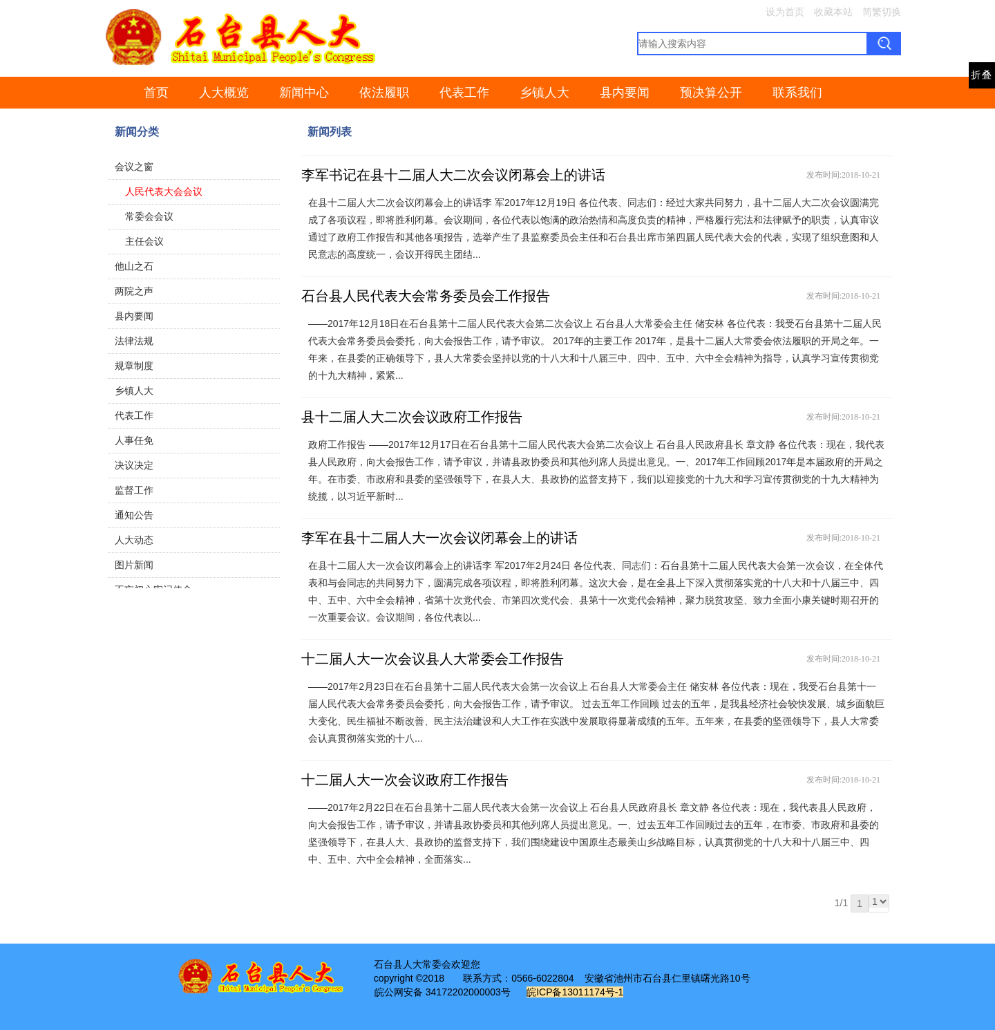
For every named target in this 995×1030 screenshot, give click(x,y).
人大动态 (134, 539)
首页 (156, 93)
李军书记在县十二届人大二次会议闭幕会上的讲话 (453, 174)
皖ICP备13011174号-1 (575, 992)
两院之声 (134, 291)
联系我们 (797, 93)
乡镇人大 (544, 93)
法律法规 (134, 340)
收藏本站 (833, 11)
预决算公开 (711, 93)
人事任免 (134, 440)
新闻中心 (304, 93)
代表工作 (464, 93)
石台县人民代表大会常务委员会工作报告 (425, 295)
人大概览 (224, 93)
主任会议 (144, 241)
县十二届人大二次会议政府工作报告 (411, 416)
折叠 (982, 75)
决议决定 (134, 465)
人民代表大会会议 (163, 191)
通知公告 (134, 515)
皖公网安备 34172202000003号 (443, 992)
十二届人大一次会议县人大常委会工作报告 (432, 658)
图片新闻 (134, 564)
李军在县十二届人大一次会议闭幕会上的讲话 (439, 537)
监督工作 (134, 490)
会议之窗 (134, 166)
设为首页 (785, 11)
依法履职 (384, 93)
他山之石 (134, 266)
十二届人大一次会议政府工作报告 (405, 779)
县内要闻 (625, 93)
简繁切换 (881, 11)
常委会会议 (149, 216)
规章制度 (134, 365)
